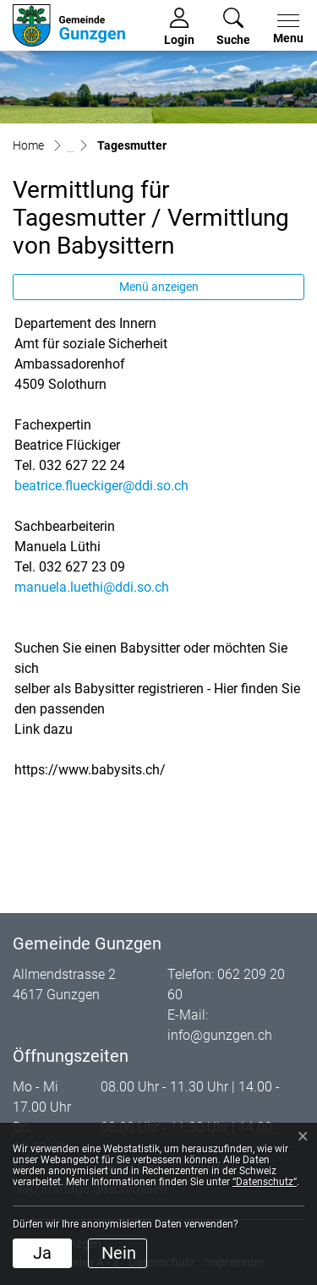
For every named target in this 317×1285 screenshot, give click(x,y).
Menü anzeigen (159, 286)
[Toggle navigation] (284, 29)
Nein (118, 1253)
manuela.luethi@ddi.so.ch (91, 587)
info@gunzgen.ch (219, 1035)
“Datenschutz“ (264, 1182)
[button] (233, 27)
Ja (42, 1253)
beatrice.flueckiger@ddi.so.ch (101, 486)
